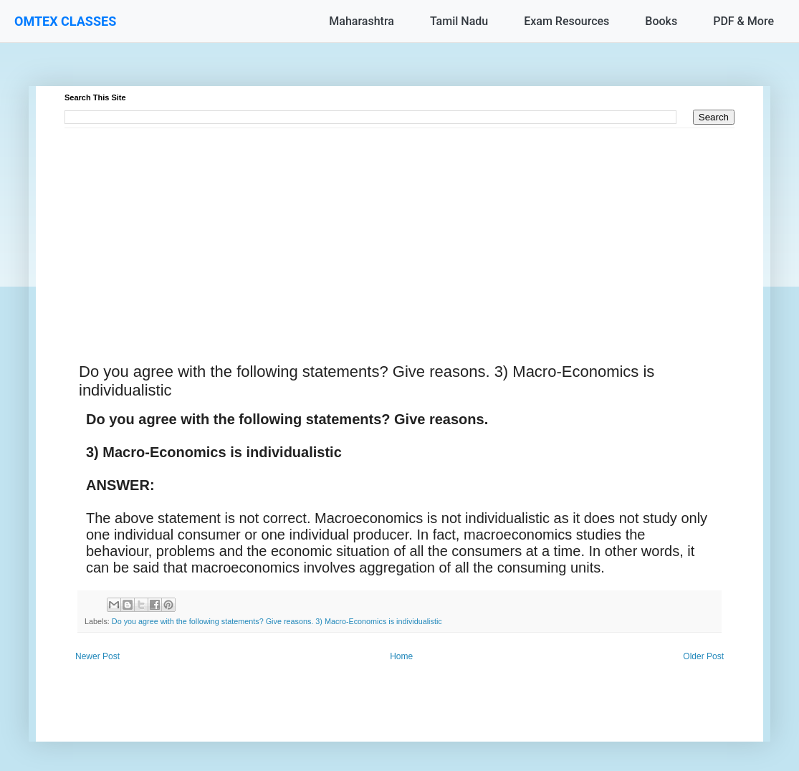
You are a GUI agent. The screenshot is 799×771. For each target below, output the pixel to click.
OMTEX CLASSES (65, 21)
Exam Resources (566, 21)
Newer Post (97, 656)
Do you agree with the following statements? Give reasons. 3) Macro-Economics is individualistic (277, 621)
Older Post (703, 656)
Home (401, 656)
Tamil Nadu (459, 21)
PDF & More (743, 21)
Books (661, 21)
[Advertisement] (399, 228)
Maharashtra (361, 21)
